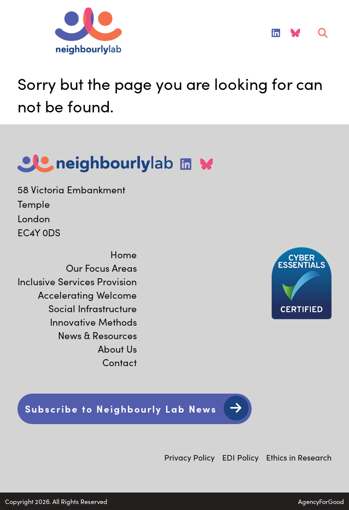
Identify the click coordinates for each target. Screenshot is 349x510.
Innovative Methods (93, 321)
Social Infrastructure (92, 308)
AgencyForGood (321, 501)
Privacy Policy (189, 457)
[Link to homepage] (88, 32)
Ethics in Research (299, 457)
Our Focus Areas (101, 267)
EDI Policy (240, 457)
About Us (117, 348)
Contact (119, 362)
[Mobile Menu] (20, 33)
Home (123, 254)
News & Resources (97, 335)
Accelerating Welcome (87, 294)
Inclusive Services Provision (77, 281)
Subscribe (121, 408)
